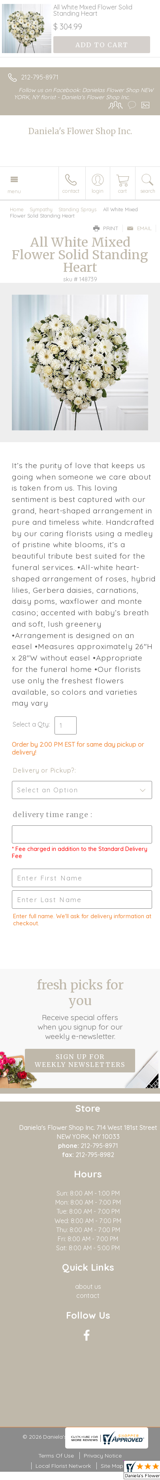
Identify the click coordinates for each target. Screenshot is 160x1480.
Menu (14, 191)
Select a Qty (31, 724)
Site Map (112, 1465)
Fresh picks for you (80, 1009)
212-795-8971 (39, 77)
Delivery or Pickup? (44, 770)
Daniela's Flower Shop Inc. (80, 131)
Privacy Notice (103, 1455)
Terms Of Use (56, 1455)
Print (106, 228)
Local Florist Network (63, 1465)
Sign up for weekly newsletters (80, 1060)
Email (139, 228)
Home (17, 209)
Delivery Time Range (51, 814)
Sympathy (41, 209)
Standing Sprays (77, 209)
